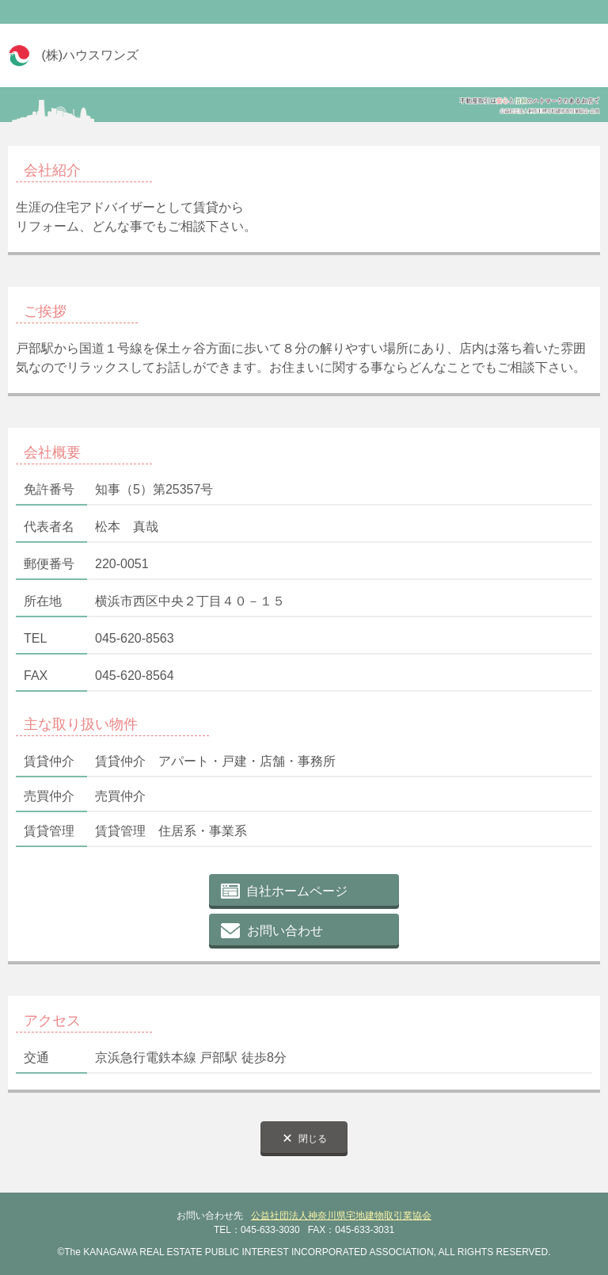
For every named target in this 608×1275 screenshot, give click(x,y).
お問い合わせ (285, 930)
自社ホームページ (297, 891)
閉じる (312, 1138)
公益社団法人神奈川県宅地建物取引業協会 (341, 1215)
